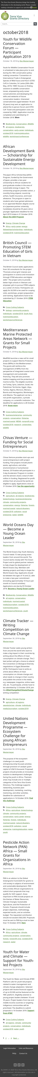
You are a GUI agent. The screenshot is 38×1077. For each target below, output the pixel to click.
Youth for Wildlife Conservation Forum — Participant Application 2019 (17, 48)
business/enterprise (14, 415)
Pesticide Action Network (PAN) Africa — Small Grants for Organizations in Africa (16, 853)
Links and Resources (26, 1048)
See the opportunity (25, 486)
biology (9, 310)
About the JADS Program (13, 217)
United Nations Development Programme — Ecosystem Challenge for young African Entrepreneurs (15, 731)
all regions (10, 127)
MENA (18, 421)
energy (24, 226)
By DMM (4, 1070)
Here (23, 923)
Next (16, 1038)
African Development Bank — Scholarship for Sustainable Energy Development (19, 155)
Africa (8, 226)
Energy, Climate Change (15, 223)
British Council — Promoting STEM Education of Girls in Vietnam (17, 249)
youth (25, 611)
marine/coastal (9, 421)
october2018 (8, 133)
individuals (29, 130)
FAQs (14, 1053)
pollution (17, 511)
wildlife (6, 136)
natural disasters (22, 508)
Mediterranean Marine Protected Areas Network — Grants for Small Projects (17, 338)
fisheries (25, 418)
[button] (34, 15)
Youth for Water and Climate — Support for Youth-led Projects (18, 958)
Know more (13, 405)
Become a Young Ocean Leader (21, 588)
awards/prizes (8, 705)
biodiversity (19, 127)
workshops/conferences (19, 136)
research (17, 424)
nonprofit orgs (28, 421)
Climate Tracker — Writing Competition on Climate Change (18, 627)
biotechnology (8, 499)
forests (31, 505)
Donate (34, 7)
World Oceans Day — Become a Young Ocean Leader (18, 531)
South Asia (28, 313)
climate (6, 502)
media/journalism (10, 604)
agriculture (10, 496)
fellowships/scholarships (13, 229)
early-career (19, 130)
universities (26, 424)
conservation (8, 130)
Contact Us (23, 1053)
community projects (21, 310)
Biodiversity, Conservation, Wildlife (20, 124)
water (14, 514)
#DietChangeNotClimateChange (20, 690)
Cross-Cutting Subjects (15, 307)
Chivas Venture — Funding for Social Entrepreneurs (18, 442)
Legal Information (9, 1048)
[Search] (35, 23)
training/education (21, 133)
